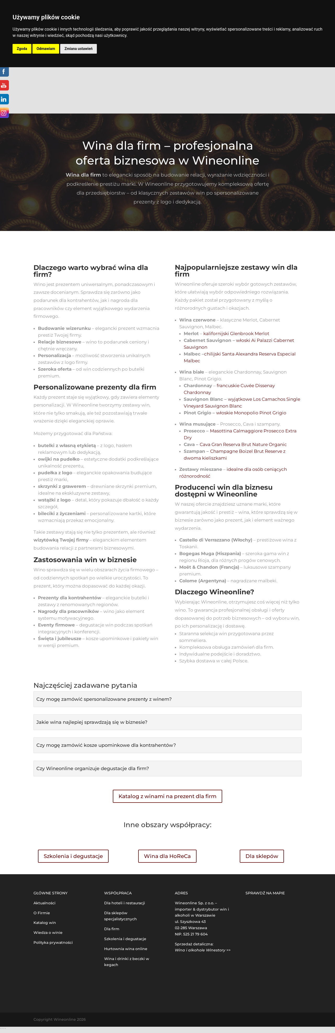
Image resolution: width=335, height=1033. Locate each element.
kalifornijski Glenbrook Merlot (236, 333)
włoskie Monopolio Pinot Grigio (251, 412)
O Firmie (42, 913)
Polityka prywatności (53, 942)
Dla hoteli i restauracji (124, 903)
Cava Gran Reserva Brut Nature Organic (243, 444)
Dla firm (111, 929)
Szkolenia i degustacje (73, 856)
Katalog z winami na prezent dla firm (167, 796)
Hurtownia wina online (125, 948)
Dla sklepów (261, 856)
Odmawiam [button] (46, 49)
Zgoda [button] (22, 49)
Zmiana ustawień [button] (78, 49)
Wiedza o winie (48, 932)
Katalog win (45, 922)
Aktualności (44, 903)
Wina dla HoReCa (167, 856)
